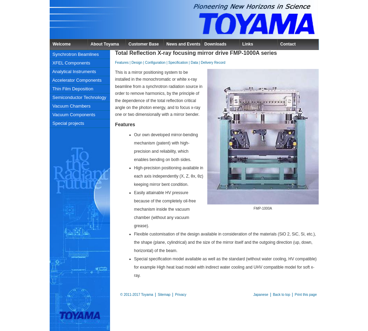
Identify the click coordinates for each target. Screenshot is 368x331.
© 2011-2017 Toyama (136, 295)
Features (122, 62)
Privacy (180, 295)
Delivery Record (213, 62)
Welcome (62, 44)
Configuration (155, 62)
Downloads (216, 44)
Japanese (260, 295)
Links (247, 44)
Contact (288, 44)
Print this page (306, 295)
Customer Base (144, 44)
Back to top (281, 295)
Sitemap (164, 295)
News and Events (184, 44)
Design (136, 62)
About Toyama (105, 44)
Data (194, 62)
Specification (178, 62)
